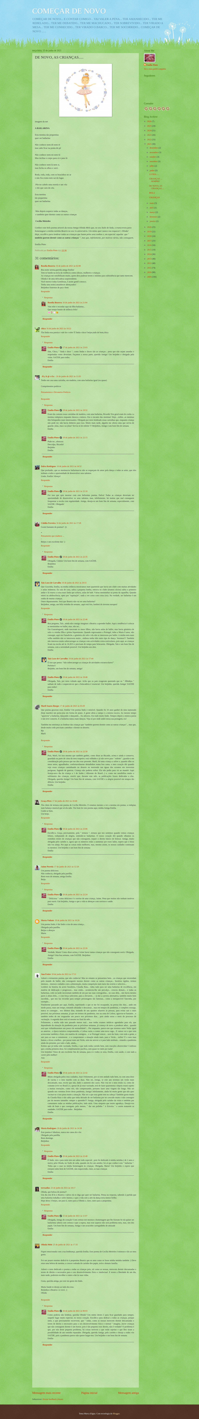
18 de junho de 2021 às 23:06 (75, 829)
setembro (154, 161)
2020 (149, 227)
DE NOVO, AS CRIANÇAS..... (156, 187)
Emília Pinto (53, 347)
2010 (149, 272)
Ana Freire (46, 974)
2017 (149, 240)
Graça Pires (46, 801)
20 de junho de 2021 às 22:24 (75, 894)
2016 (149, 245)
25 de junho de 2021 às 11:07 (75, 1216)
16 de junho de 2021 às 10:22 (58, 328)
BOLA (152, 193)
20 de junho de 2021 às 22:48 (75, 1156)
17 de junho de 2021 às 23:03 (75, 347)
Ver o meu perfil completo (155, 69)
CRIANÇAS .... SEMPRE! (155, 180)
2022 (149, 139)
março (152, 212)
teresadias (45, 1188)
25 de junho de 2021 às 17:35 (65, 1244)
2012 (149, 263)
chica (43, 328)
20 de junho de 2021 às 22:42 (75, 1073)
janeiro (153, 221)
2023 (149, 135)
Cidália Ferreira (48, 523)
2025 (149, 126)
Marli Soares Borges (50, 706)
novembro (154, 152)
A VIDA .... (154, 174)
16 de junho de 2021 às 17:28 (68, 523)
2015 (149, 250)
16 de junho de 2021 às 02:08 (68, 266)
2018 (149, 236)
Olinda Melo (46, 1244)
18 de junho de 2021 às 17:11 (64, 974)
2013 (149, 259)
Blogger (116, 1413)
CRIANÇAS (154, 197)
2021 (149, 144)
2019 (149, 231)
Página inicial (89, 1392)
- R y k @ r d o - (48, 376)
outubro (153, 157)
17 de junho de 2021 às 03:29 (72, 706)
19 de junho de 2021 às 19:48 (75, 677)
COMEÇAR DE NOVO (69, 11)
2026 (149, 121)
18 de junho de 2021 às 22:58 (75, 751)
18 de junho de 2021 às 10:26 (67, 920)
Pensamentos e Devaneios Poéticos (55, 392)
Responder (45, 291)
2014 (149, 254)
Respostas (48, 297)
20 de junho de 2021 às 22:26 (75, 948)
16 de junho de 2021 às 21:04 (75, 302)
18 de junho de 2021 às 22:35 (75, 557)
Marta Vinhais (47, 920)
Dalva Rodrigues (48, 466)
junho (152, 170)
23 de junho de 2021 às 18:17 (63, 1188)
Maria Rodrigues (48, 1128)
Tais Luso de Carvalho (51, 583)
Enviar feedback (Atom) (53, 1399)
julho (152, 166)
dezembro (154, 148)
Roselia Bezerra (48, 266)
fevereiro (154, 217)
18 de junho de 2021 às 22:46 (75, 619)
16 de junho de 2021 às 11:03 (68, 376)
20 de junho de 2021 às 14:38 (69, 1128)
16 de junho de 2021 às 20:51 (74, 583)
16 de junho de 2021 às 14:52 (69, 466)
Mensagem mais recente (46, 1392)
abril (152, 208)
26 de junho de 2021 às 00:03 (75, 1311)
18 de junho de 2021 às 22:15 (75, 437)
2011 (149, 268)
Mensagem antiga (128, 1392)
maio (152, 203)
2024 (149, 130)
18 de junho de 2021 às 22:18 (75, 491)
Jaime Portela (47, 866)
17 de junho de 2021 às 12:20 (66, 866)
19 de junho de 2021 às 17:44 (81, 658)
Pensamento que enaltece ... (52, 536)
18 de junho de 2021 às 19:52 (75, 410)
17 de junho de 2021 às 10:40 (64, 801)
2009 (149, 277)
